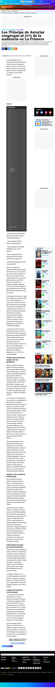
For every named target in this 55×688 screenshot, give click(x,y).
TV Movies (14, 661)
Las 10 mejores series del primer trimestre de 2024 (42, 366)
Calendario (14, 658)
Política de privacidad (18, 672)
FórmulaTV (3, 11)
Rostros (45, 657)
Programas (41, 3)
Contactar (49, 672)
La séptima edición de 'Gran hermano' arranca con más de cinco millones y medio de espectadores (47, 123)
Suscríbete (46, 662)
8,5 (43, 286)
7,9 (43, 316)
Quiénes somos (4, 672)
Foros (45, 659)
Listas (13, 660)
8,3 (43, 266)
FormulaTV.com (4, 674)
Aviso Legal (10, 672)
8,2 (43, 276)
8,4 (43, 295)
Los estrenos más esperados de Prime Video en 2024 (43, 380)
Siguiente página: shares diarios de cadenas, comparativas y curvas (18, 639)
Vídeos (31, 3)
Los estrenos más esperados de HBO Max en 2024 (43, 394)
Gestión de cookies (36, 672)
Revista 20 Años (27, 5)
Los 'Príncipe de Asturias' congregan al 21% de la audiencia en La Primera (18, 13)
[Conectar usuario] (54, 1)
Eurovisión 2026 (37, 661)
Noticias (6, 3)
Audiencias (17, 3)
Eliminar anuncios (28, 16)
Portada (3, 657)
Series (11, 3)
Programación (24, 3)
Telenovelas (36, 663)
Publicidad (44, 672)
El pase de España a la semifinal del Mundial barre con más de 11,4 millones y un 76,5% (27, 7)
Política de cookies (27, 672)
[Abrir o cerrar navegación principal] (1, 1)
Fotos (35, 3)
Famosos (47, 3)
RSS (52, 672)
